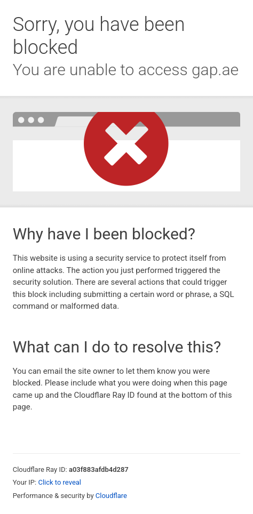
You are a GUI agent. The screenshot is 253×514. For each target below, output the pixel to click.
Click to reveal (59, 482)
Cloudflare (111, 496)
